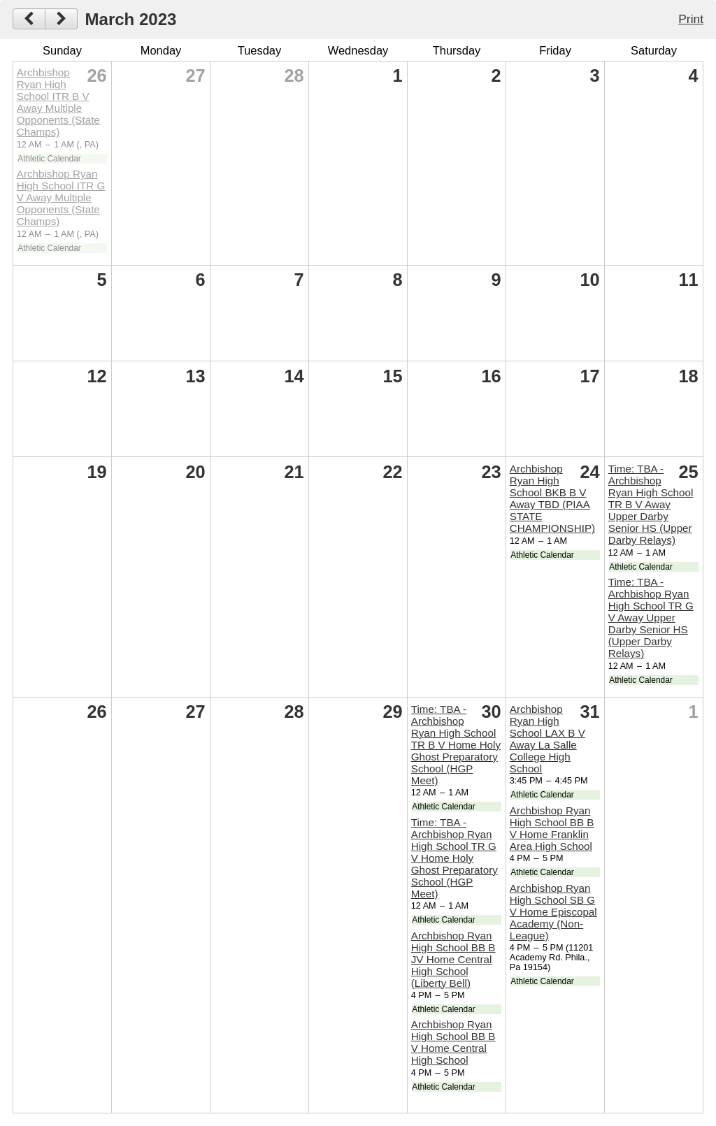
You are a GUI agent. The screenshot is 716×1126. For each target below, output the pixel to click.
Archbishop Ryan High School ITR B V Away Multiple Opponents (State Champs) (58, 102)
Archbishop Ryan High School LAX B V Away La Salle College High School (547, 738)
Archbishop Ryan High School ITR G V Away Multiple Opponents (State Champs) (61, 197)
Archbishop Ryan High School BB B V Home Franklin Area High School (552, 828)
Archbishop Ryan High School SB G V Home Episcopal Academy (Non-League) (553, 911)
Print (690, 19)
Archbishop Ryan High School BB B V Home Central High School (453, 1042)
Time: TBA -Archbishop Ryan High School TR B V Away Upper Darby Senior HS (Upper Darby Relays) (651, 504)
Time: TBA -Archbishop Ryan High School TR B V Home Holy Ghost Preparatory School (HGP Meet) (456, 744)
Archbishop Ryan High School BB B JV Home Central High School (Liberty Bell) (453, 959)
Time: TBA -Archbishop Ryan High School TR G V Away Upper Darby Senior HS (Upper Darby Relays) (651, 617)
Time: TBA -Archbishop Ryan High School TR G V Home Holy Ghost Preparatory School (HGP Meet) (454, 858)
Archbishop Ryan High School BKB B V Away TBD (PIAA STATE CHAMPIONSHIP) (552, 498)
